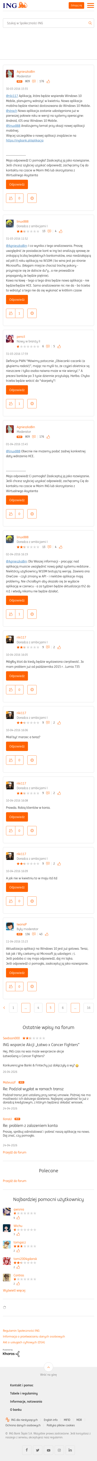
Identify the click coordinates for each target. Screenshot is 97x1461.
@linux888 (13, 126)
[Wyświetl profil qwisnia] (25, 1210)
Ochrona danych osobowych (23, 1425)
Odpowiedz (17, 184)
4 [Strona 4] (38, 1008)
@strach (11, 111)
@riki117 (12, 96)
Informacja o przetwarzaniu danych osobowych (34, 1336)
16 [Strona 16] (88, 1008)
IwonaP (22, 924)
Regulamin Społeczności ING (21, 1330)
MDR (79, 1420)
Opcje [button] (32, 198)
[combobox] (48, 23)
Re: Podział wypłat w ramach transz (33, 1089)
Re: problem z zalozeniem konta (30, 1125)
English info (51, 1420)
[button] (10, 198)
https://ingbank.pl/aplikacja (24, 140)
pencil (21, 337)
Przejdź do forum (14, 1152)
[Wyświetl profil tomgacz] (25, 1243)
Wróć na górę (48, 1374)
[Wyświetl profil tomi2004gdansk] (25, 1259)
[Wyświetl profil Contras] (25, 1276)
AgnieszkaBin (26, 71)
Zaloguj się (76, 5)
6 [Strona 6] (63, 1008)
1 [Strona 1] (13, 1008)
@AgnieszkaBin (16, 246)
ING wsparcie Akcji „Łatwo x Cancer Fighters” (41, 1044)
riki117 (21, 637)
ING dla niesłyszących (24, 1420)
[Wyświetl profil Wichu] (25, 1226)
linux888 (23, 221)
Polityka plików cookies (61, 1425)
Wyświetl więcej (14, 1290)
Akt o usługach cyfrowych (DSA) (24, 1342)
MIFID (67, 1420)
